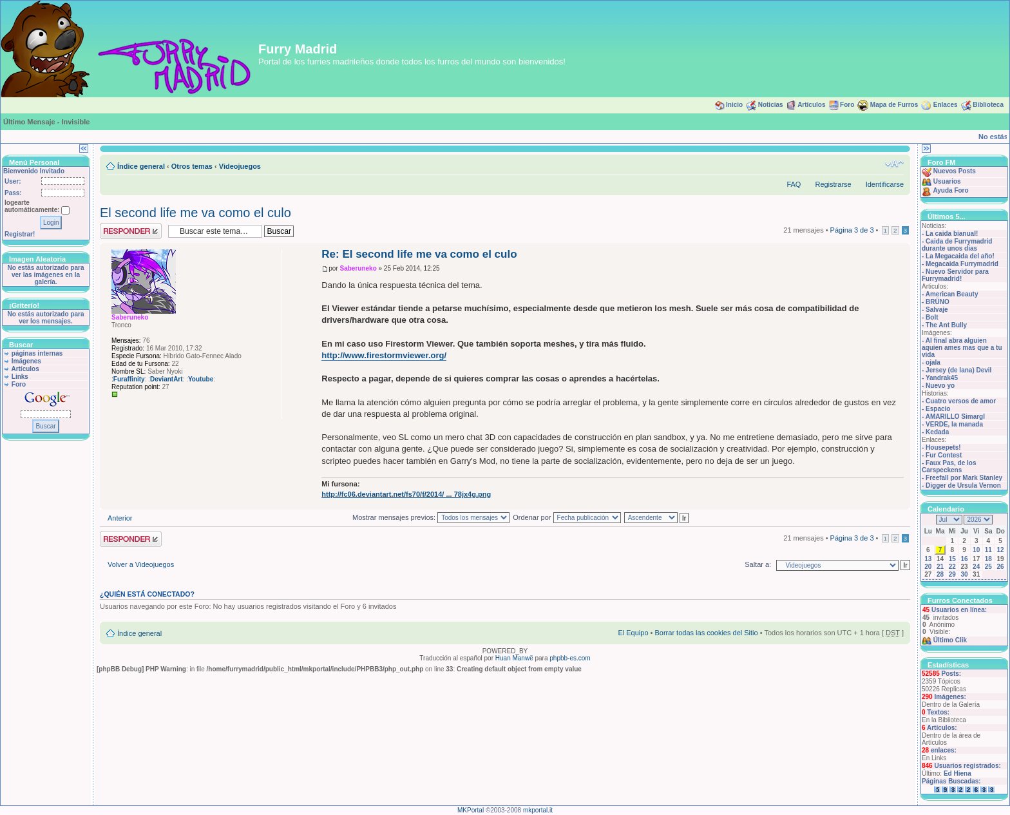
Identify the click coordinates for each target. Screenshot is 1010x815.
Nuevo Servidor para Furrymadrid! (955, 275)
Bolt (932, 317)
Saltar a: (758, 564)
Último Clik (950, 640)
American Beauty (952, 294)
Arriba (900, 502)
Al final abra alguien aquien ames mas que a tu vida (962, 347)
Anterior (120, 518)
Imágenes (26, 361)
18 (988, 558)
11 (988, 549)
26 (1000, 566)
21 (940, 566)
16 (963, 558)
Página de (852, 230)
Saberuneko (358, 268)
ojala (933, 362)
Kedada (937, 432)
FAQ (793, 184)
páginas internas (37, 353)
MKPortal (470, 810)
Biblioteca (988, 104)
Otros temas (192, 166)
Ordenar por (566, 517)
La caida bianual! (952, 233)
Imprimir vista (875, 163)
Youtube (200, 379)
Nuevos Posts (954, 171)
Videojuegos (240, 166)
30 (963, 574)
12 (1000, 549)
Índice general (141, 166)
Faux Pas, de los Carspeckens (949, 466)
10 (976, 549)
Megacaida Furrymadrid (962, 263)
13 (927, 558)
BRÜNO (937, 301)
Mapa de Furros (894, 104)
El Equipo (633, 633)
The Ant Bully (946, 325)
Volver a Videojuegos (141, 564)
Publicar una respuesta (131, 231)
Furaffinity (129, 379)
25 (988, 566)
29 (952, 574)
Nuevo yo (940, 385)
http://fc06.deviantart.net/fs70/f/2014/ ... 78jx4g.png (406, 494)
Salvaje (937, 309)
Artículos (811, 104)
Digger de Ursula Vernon (963, 485)
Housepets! (943, 447)
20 (927, 566)
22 (952, 566)
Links (20, 376)
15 (952, 558)
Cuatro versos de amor (961, 401)
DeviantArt (166, 379)
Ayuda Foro (950, 190)
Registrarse (833, 184)
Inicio (734, 104)
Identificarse (885, 184)
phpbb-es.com (569, 658)
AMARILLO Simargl (955, 416)
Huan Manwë (514, 658)
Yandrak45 (942, 377)
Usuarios (947, 181)
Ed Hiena (957, 773)
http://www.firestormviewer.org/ (383, 355)
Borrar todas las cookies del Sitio (706, 633)
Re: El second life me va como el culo (419, 254)
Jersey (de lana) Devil (958, 370)
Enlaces (945, 104)
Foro (847, 104)
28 (940, 574)
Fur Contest (944, 455)
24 (976, 566)
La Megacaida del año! (960, 256)
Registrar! (20, 234)
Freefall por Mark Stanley (964, 477)
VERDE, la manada (954, 424)
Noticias (770, 104)
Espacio (938, 408)
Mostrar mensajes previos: (431, 517)
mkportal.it (538, 810)
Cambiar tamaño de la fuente (894, 163)
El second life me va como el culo (195, 213)
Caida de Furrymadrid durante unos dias (957, 245)
